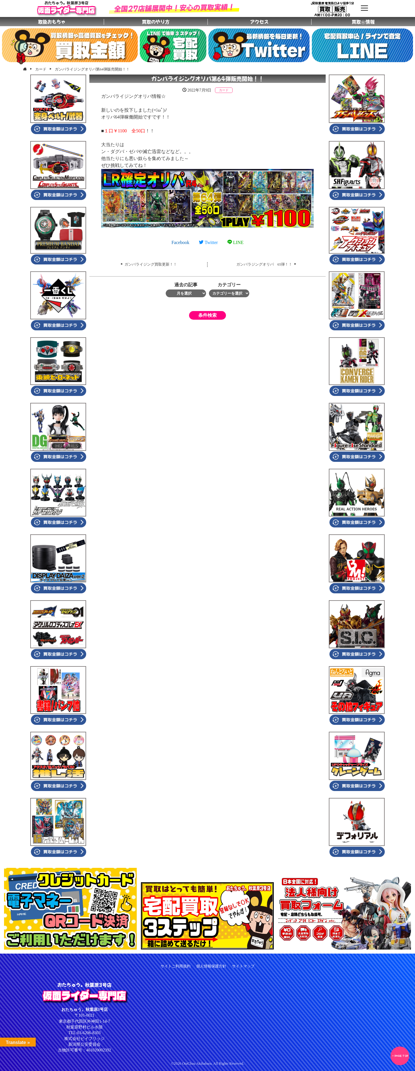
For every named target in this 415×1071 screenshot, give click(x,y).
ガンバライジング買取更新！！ (150, 264)
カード (224, 90)
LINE (235, 242)
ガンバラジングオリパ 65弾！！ (264, 264)
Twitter (208, 242)
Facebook (180, 242)
